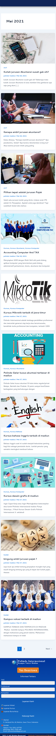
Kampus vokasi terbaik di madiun (22, 619)
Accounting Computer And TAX (21, 252)
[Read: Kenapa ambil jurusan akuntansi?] (28, 108)
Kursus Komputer (32, 248)
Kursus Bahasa (16, 431)
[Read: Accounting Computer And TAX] (28, 228)
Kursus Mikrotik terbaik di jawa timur (25, 312)
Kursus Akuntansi (17, 248)
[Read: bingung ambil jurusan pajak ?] (28, 535)
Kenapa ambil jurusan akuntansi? (22, 132)
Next (49, 648)
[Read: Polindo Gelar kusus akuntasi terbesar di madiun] (28, 349)
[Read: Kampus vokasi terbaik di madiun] (28, 595)
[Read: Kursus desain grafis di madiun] (28, 472)
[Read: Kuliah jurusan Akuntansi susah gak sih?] (28, 48)
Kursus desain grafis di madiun (21, 495)
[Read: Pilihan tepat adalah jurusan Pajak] (28, 168)
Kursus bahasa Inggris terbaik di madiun (26, 435)
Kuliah (6, 555)
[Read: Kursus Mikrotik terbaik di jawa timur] (28, 288)
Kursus (6, 248)
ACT (5, 68)
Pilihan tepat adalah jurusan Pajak (23, 192)
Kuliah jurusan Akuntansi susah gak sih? (26, 71)
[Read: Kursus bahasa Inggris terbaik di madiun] (28, 412)
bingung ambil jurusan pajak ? (20, 558)
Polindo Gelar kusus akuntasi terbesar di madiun (27, 374)
